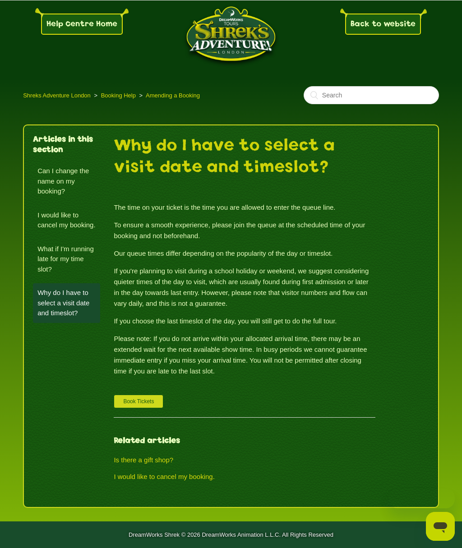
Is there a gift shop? (143, 460)
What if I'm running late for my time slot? (65, 259)
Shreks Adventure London (57, 95)
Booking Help (118, 95)
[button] (138, 401)
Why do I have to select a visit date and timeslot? (63, 303)
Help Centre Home (81, 23)
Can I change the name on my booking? (63, 181)
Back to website (383, 23)
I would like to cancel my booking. (66, 220)
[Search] (371, 95)
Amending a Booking (173, 95)
